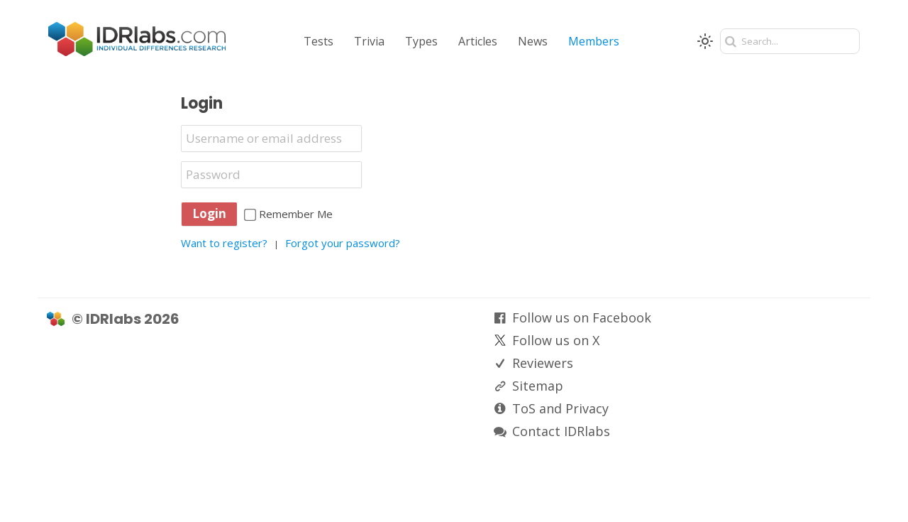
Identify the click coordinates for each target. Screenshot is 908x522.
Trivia (369, 41)
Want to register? (224, 243)
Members (593, 41)
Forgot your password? (342, 243)
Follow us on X (555, 340)
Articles (477, 41)
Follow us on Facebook (581, 317)
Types (421, 41)
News (533, 41)
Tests (318, 41)
